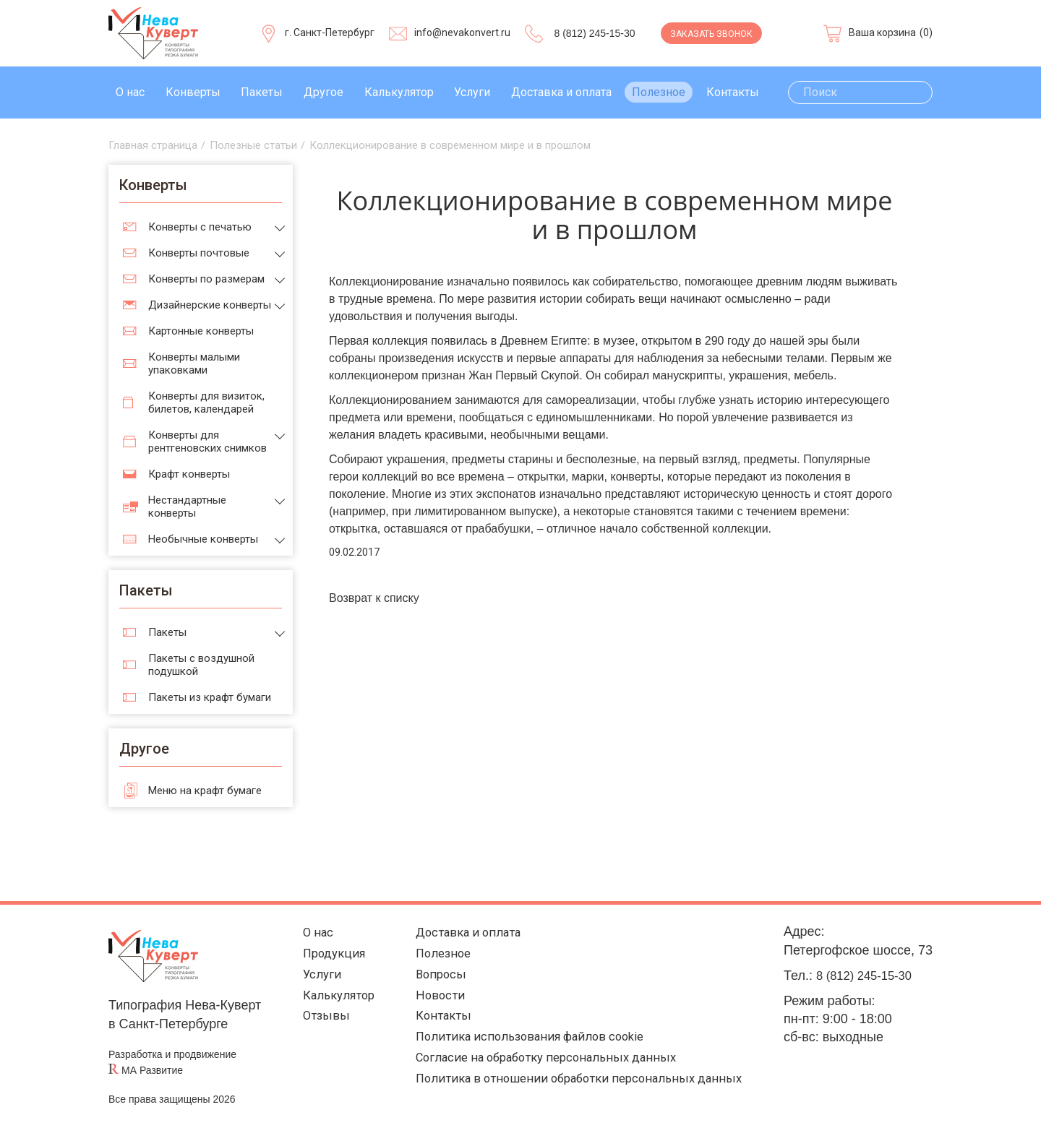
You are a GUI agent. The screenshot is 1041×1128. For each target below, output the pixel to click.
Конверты (193, 92)
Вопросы (435, 978)
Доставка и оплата (561, 92)
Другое (323, 92)
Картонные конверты (201, 330)
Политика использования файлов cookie (528, 1046)
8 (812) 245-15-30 (594, 33)
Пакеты (262, 92)
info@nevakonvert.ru (462, 32)
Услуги (472, 92)
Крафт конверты (189, 474)
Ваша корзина (882, 32)
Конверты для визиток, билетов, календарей (206, 402)
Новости (433, 1001)
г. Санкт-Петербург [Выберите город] (329, 32)
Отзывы (320, 1023)
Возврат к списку (374, 598)
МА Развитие (152, 1070)
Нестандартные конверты (187, 507)
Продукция (329, 956)
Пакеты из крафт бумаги (209, 697)
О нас (130, 92)
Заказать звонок (711, 34)
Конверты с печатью (200, 226)
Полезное (658, 92)
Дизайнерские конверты (209, 304)
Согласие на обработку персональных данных (546, 1068)
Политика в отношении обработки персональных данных (578, 1090)
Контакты (732, 92)
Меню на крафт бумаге (205, 790)
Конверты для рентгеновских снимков (207, 442)
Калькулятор (399, 92)
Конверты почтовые (198, 252)
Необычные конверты (203, 539)
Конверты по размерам (206, 278)
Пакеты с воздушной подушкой (201, 665)
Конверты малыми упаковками (194, 363)
